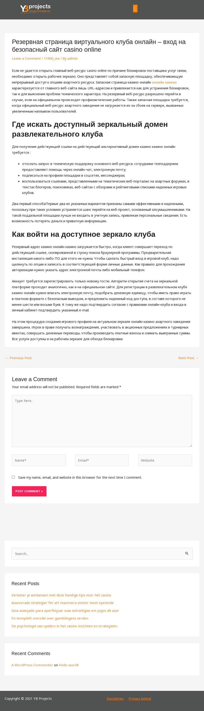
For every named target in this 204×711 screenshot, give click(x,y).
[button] (135, 8)
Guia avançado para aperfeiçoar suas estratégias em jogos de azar (63, 609)
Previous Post (18, 357)
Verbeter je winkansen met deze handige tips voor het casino (59, 594)
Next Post (189, 357)
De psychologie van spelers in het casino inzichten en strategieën (61, 625)
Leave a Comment (26, 58)
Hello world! (66, 664)
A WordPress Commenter (31, 664)
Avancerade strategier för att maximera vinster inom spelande (60, 602)
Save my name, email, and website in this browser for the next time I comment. (80, 476)
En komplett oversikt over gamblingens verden (47, 617)
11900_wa (50, 58)
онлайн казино (163, 82)
